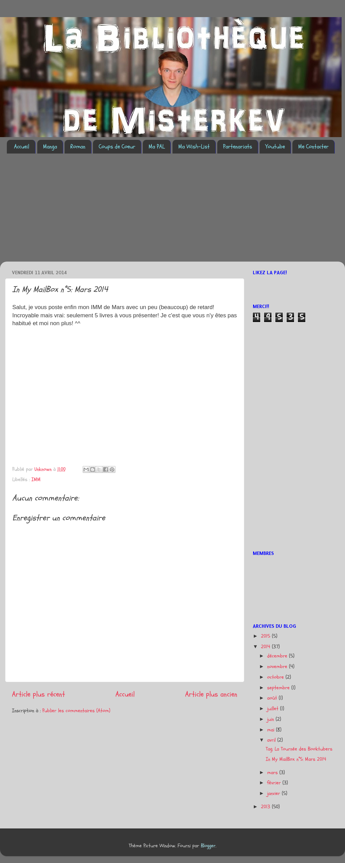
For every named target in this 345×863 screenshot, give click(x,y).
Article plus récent (38, 694)
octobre (276, 677)
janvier (274, 793)
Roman (77, 146)
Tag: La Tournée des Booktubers (299, 749)
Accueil (21, 146)
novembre (278, 666)
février (274, 782)
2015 (266, 636)
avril (272, 740)
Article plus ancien (211, 694)
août (273, 698)
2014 (266, 646)
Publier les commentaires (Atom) (76, 710)
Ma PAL (157, 146)
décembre (278, 656)
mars (273, 772)
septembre (279, 687)
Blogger (208, 845)
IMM (36, 479)
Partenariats (237, 146)
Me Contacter (313, 146)
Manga (50, 146)
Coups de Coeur (117, 146)
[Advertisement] (93, 212)
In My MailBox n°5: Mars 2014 (296, 759)
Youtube (275, 146)
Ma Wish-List (194, 146)
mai (271, 729)
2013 (266, 806)
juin (271, 719)
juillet (273, 708)
